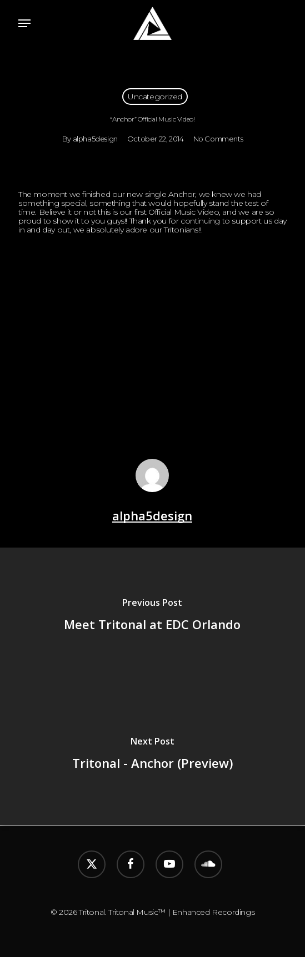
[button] (24, 23)
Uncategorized (155, 97)
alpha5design (95, 138)
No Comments (218, 138)
